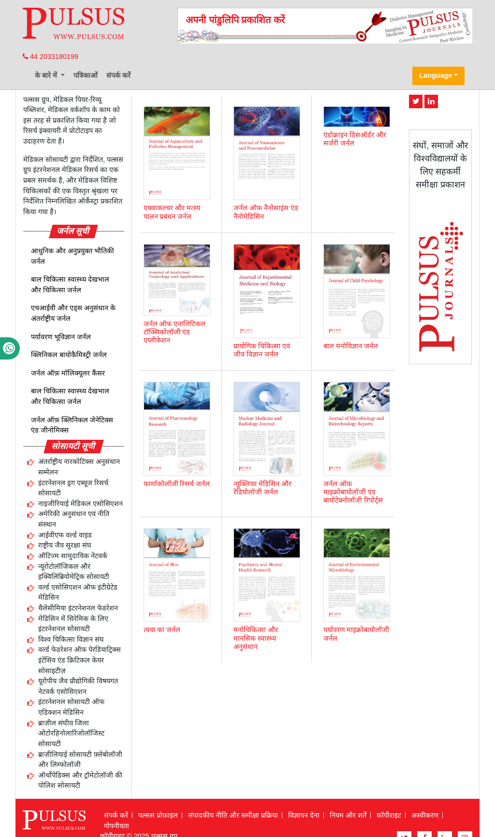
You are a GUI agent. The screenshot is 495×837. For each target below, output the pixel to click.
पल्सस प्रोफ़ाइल (158, 815)
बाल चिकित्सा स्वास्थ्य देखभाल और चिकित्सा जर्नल (70, 284)
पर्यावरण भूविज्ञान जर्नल (61, 337)
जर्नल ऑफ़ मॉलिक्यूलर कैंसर (68, 373)
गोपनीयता (116, 826)
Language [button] (435, 75)
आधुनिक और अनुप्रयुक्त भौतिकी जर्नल (72, 256)
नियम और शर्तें (348, 815)
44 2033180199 (50, 56)
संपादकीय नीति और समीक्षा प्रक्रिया (233, 815)
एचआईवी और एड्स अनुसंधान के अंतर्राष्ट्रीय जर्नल (73, 313)
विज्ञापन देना (304, 815)
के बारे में (47, 75)
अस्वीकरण (424, 815)
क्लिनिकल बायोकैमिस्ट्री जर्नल (69, 355)
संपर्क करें (118, 75)
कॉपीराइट (389, 815)
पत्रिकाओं (85, 75)
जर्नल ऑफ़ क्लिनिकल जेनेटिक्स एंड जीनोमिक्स (72, 425)
